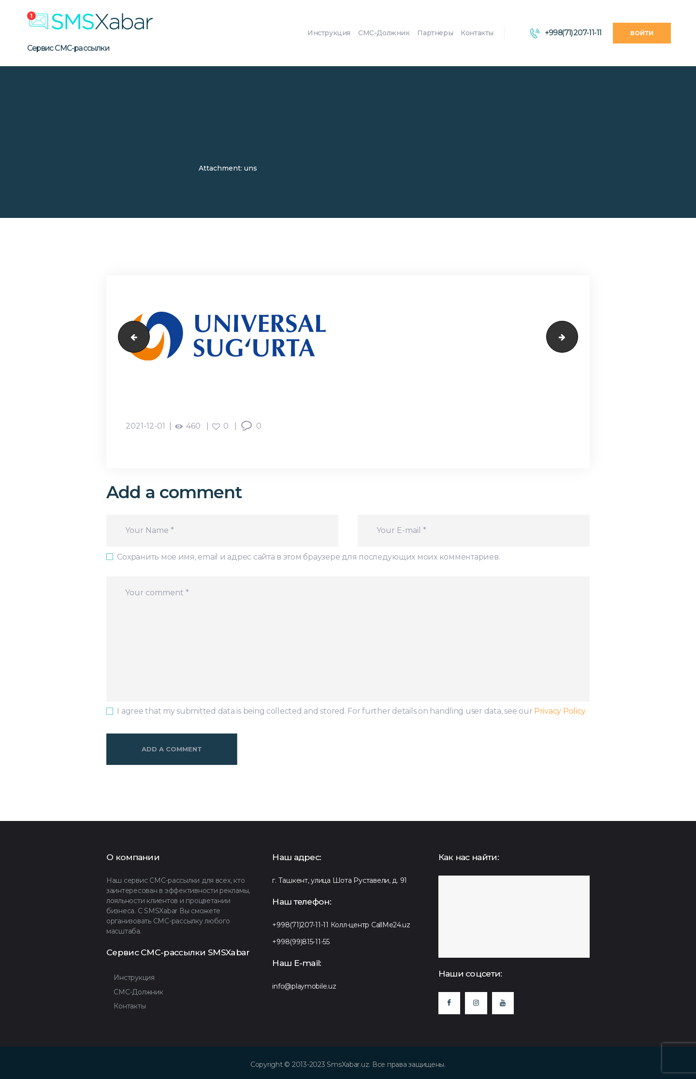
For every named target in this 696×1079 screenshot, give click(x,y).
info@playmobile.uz (304, 986)
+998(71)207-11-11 (300, 925)
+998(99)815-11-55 (301, 941)
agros (130, 337)
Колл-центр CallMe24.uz (370, 925)
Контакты (129, 1006)
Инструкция (134, 977)
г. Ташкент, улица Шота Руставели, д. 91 (339, 880)
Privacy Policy (559, 711)
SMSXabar (125, 168)
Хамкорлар (170, 168)
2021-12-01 (145, 426)
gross (574, 337)
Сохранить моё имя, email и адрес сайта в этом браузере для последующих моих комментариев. (308, 556)
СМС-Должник (138, 992)
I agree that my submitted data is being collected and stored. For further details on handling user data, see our (351, 711)
